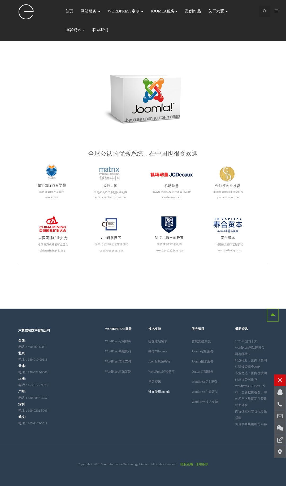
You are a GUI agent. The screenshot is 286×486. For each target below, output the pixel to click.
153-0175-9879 (32, 385)
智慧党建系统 (201, 341)
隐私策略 (186, 464)
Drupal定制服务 (202, 371)
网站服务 (90, 11)
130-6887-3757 (32, 398)
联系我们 (100, 30)
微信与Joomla (157, 351)
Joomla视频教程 (159, 361)
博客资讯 (75, 30)
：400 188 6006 (31, 347)
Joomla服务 (164, 11)
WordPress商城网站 (118, 351)
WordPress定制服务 (118, 341)
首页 (69, 11)
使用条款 (202, 464)
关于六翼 (218, 11)
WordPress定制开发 (205, 381)
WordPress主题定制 (118, 371)
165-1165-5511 (32, 423)
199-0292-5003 (32, 410)
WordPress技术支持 (118, 361)
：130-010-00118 (32, 359)
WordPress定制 (125, 11)
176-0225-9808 (32, 372)
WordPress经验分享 (161, 371)
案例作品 (193, 11)
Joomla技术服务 (203, 361)
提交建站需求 (157, 341)
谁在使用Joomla (159, 392)
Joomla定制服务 (203, 351)
